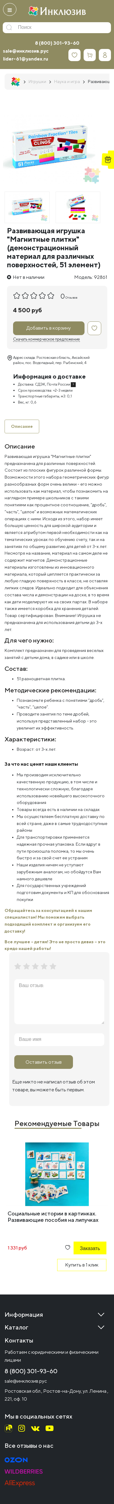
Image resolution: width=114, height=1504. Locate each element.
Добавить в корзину (48, 328)
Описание (22, 426)
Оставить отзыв (44, 1062)
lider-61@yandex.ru (25, 59)
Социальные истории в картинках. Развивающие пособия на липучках (53, 1216)
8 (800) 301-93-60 (57, 43)
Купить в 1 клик (81, 1265)
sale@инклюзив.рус (26, 51)
